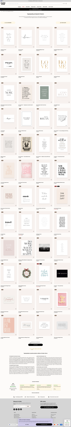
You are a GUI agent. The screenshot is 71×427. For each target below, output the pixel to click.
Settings (27, 424)
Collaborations (34, 417)
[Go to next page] (40, 349)
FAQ (51, 416)
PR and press (34, 416)
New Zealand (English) (13, 424)
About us (33, 414)
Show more (35, 344)
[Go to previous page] (30, 349)
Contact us (52, 415)
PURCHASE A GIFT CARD (49, 407)
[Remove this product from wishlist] (16, 47)
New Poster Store (34, 415)
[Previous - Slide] (18, 387)
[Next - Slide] (61, 387)
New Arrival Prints (16, 416)
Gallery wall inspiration (17, 417)
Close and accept (44, 424)
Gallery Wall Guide (16, 414)
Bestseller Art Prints (17, 415)
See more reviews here (35, 392)
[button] (67, 423)
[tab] (64, 3)
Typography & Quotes (10, 11)
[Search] (61, 4)
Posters (5, 11)
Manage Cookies (53, 417)
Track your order (53, 414)
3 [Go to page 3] (35, 348)
